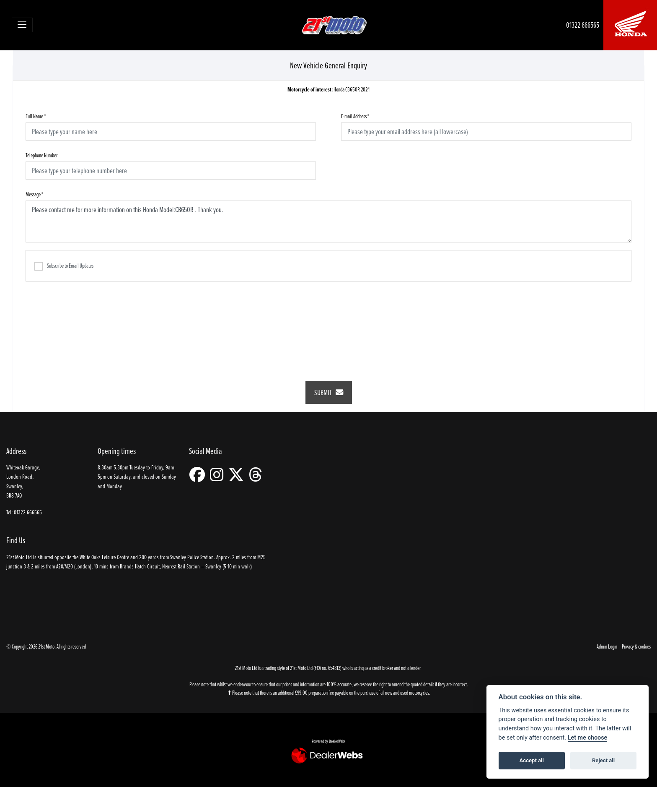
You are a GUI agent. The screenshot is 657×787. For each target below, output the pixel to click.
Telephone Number (42, 155)
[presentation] (328, 325)
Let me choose (588, 737)
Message (34, 194)
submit (328, 392)
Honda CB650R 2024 (328, 89)
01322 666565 (582, 25)
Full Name (36, 116)
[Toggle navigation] (22, 25)
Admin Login (607, 646)
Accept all (532, 760)
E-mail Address (355, 116)
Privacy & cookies (636, 646)
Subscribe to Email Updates (63, 266)
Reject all (603, 760)
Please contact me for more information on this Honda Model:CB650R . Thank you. (328, 221)
